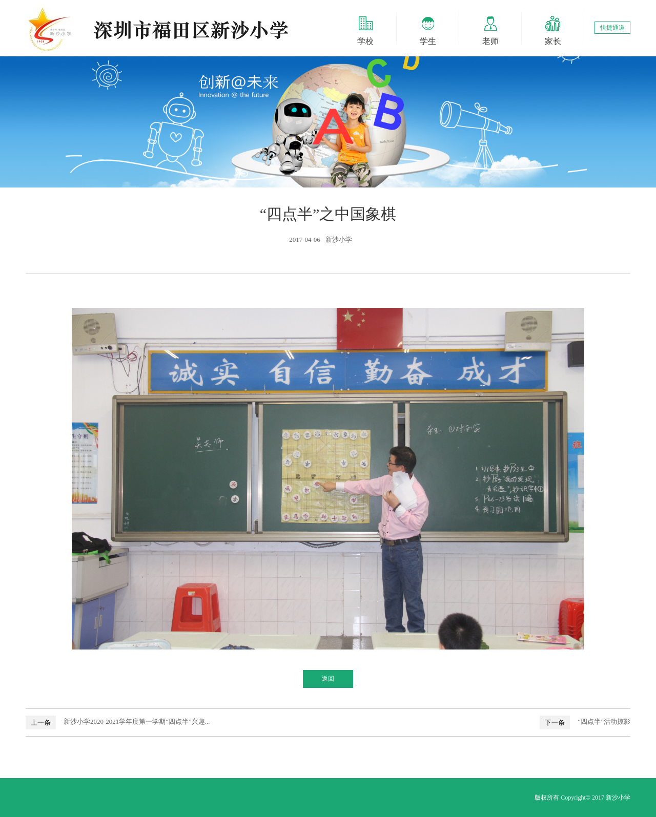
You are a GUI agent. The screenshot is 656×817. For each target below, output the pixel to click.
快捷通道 (612, 27)
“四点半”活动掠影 (604, 721)
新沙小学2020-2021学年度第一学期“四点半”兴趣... (137, 721)
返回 (328, 678)
